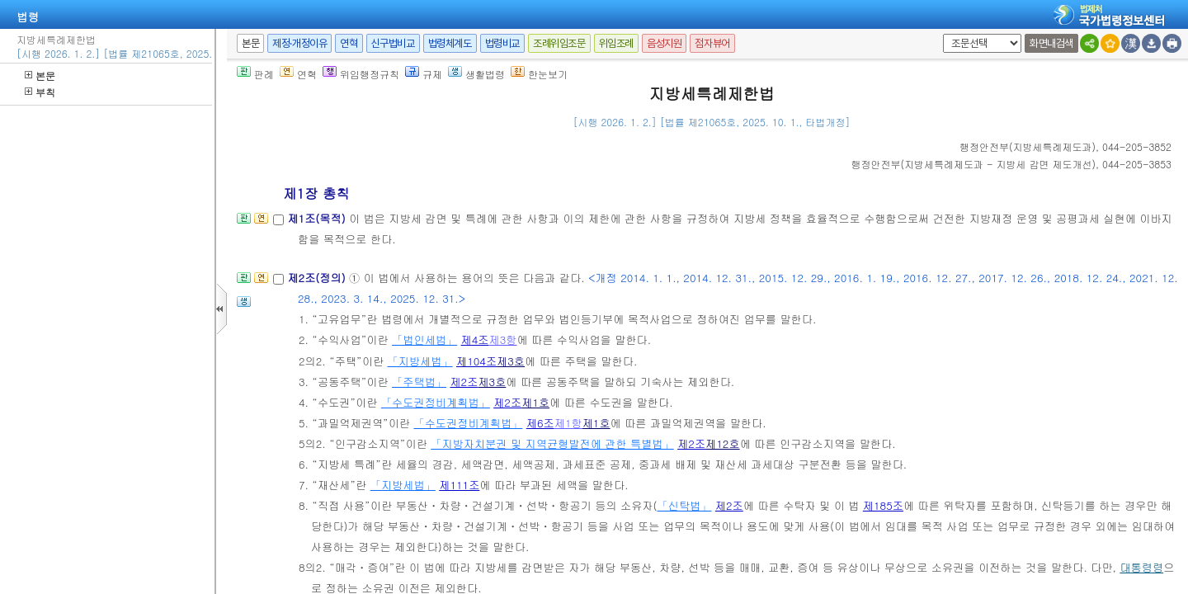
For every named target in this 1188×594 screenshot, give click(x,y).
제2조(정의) (318, 277)
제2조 (464, 381)
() (1027, 146)
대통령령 (1141, 567)
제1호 (535, 402)
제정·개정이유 (299, 43)
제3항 (503, 339)
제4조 (475, 339)
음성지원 (664, 43)
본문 (40, 75)
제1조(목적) (318, 218)
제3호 (511, 361)
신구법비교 (393, 43)
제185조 (883, 505)
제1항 (568, 423)
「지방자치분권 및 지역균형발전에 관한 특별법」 (552, 443)
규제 (423, 74)
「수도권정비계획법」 (435, 402)
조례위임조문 (559, 43)
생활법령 (476, 74)
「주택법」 (419, 381)
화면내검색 (1051, 43)
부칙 (40, 92)
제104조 (476, 361)
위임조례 (616, 43)
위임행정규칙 (361, 74)
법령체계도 (450, 43)
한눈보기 (539, 74)
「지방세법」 (419, 361)
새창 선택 (940, 34)
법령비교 (502, 43)
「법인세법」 (424, 339)
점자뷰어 (712, 43)
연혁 (348, 43)
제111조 (459, 485)
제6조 (540, 423)
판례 (255, 74)
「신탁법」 (685, 505)
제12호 (722, 443)
